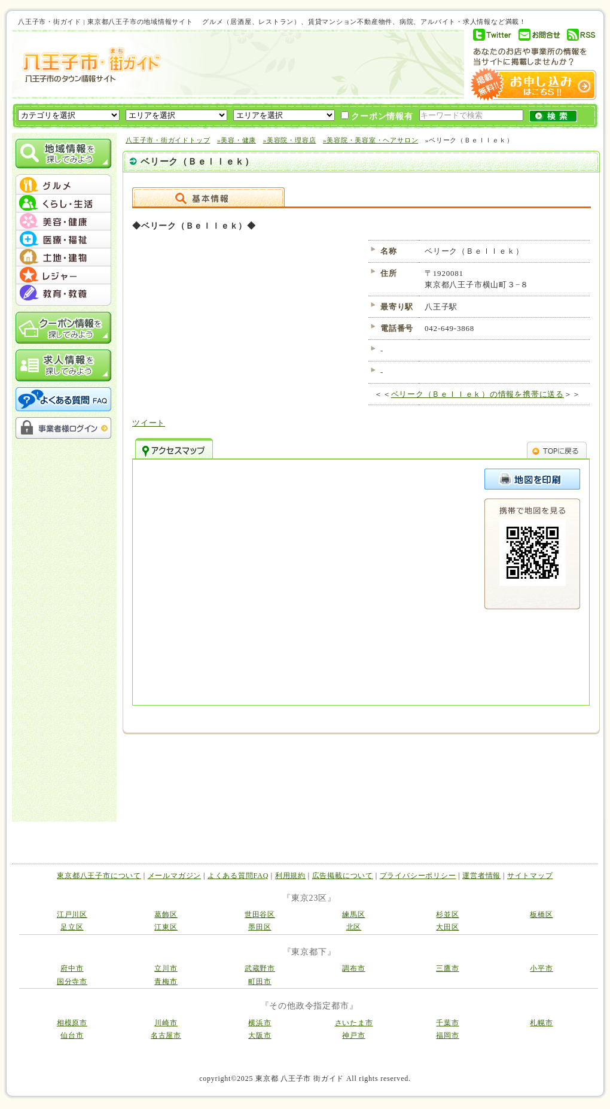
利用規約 (290, 875)
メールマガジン (174, 875)
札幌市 (541, 1023)
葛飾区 (165, 914)
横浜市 (259, 1023)
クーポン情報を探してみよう (63, 328)
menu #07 (63, 293)
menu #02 (63, 203)
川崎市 (165, 1023)
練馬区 (353, 914)
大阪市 (259, 1035)
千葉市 (447, 1023)
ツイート (148, 422)
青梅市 (165, 981)
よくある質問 (63, 399)
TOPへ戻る (557, 448)
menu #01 (63, 186)
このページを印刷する (532, 479)
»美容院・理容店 (289, 140)
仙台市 (71, 1035)
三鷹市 (447, 968)
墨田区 (259, 927)
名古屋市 (166, 1035)
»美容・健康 (236, 140)
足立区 (71, 927)
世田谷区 (260, 914)
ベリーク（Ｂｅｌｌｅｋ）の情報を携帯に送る (477, 394)
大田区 (447, 927)
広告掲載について (342, 875)
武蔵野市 (260, 968)
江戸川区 (72, 914)
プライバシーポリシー (418, 875)
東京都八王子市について (99, 875)
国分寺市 (72, 981)
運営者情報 (481, 875)
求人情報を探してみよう (63, 365)
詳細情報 (208, 196)
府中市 (71, 968)
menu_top (63, 176)
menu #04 (63, 239)
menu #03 (63, 221)
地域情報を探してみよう (63, 153)
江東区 (165, 927)
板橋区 (541, 914)
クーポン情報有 (377, 116)
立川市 (165, 968)
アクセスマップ (174, 448)
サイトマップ (530, 875)
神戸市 (353, 1035)
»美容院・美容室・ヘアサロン (370, 140)
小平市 (541, 968)
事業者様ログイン (63, 428)
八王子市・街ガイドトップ (168, 140)
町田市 (259, 981)
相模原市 (72, 1023)
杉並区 (447, 914)
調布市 (353, 968)
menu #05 (63, 257)
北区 (354, 927)
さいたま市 (354, 1023)
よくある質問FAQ (238, 875)
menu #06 (63, 275)
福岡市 (447, 1035)
